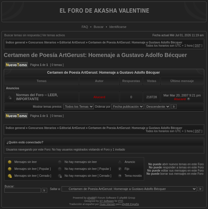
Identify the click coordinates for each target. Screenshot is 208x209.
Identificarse (117, 27)
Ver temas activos (53, 35)
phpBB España (130, 204)
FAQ (85, 27)
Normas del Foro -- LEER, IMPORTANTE (37, 97)
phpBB (91, 197)
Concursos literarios (42, 42)
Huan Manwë (107, 204)
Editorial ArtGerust (72, 42)
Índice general (15, 42)
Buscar (99, 27)
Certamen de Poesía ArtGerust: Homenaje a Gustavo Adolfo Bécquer (135, 42)
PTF (120, 201)
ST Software (107, 201)
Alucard (99, 97)
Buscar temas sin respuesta (22, 35)
